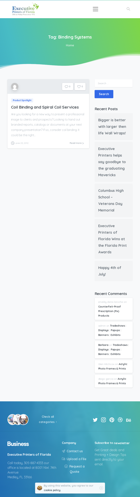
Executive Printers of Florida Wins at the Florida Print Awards (112, 238)
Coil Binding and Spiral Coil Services (45, 107)
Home (70, 45)
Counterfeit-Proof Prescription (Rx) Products (109, 311)
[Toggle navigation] (95, 9)
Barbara (103, 345)
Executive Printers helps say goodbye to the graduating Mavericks (112, 161)
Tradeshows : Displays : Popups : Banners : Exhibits (112, 330)
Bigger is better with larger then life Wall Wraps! (112, 126)
